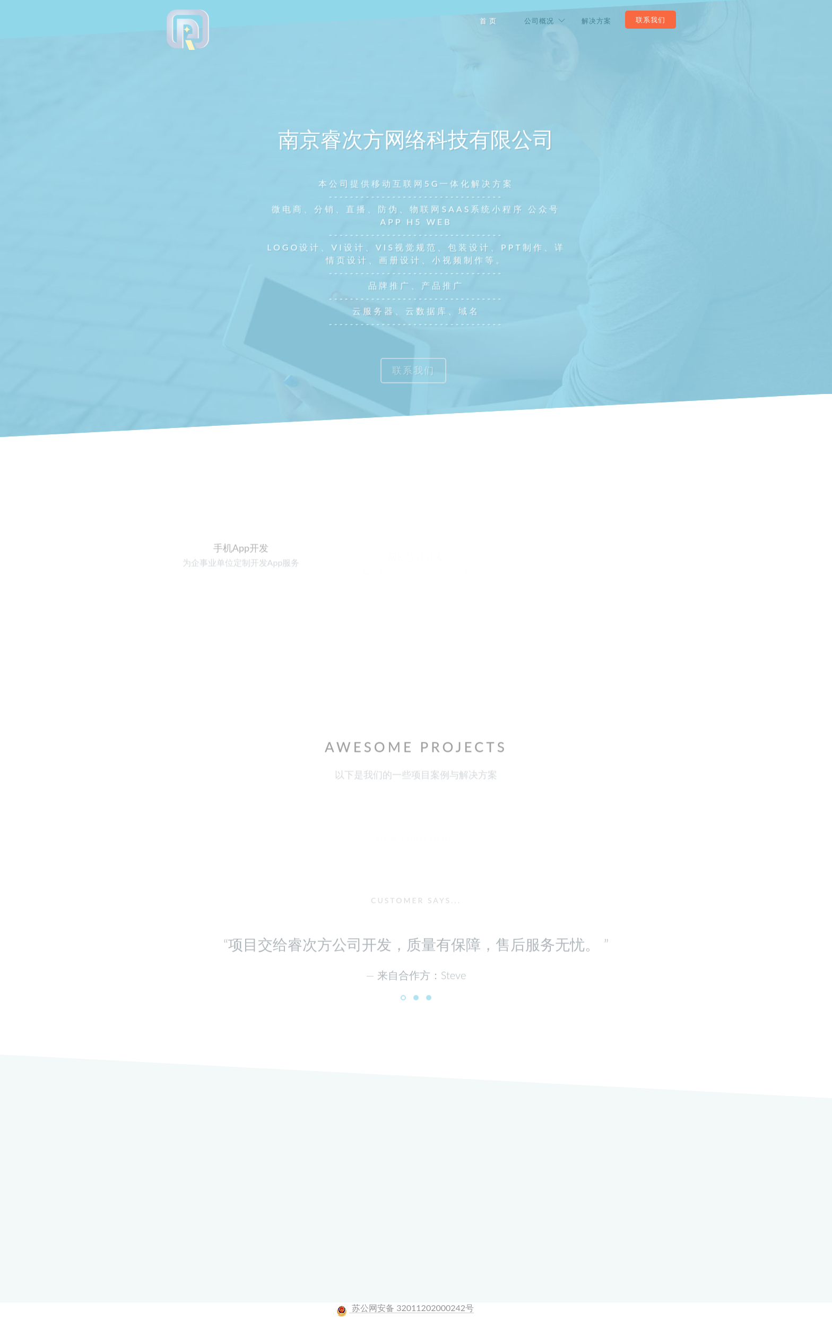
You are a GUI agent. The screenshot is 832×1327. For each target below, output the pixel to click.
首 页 (488, 20)
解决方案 (596, 20)
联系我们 (650, 19)
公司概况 (539, 20)
